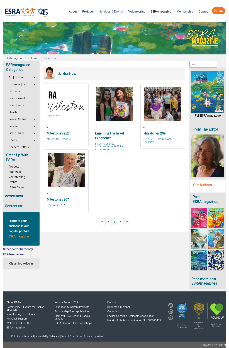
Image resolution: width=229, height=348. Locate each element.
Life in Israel (164, 138)
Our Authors (202, 185)
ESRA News (16, 187)
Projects (13, 166)
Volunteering (102, 149)
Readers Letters (19, 147)
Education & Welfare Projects (72, 307)
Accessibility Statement (47, 336)
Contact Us (114, 311)
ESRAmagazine (15, 328)
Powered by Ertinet (213, 345)
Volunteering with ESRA (109, 146)
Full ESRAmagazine (208, 115)
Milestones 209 (154, 133)
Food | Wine (16, 105)
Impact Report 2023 (66, 302)
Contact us (13, 206)
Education (15, 91)
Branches (14, 172)
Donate (111, 302)
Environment (17, 98)
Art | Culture (16, 77)
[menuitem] (73, 11)
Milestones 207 (58, 199)
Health (13, 112)
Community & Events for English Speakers (25, 308)
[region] (114, 38)
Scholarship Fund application (72, 311)
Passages (149, 141)
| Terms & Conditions (71, 336)
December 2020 (56, 204)
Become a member (118, 307)
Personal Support (16, 319)
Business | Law (18, 84)
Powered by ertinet (94, 336)
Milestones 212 (58, 133)
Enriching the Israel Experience (109, 135)
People (66, 138)
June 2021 (149, 138)
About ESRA (13, 302)
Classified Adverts (21, 263)
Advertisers (14, 196)
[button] (182, 311)
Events (12, 182)
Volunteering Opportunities (22, 314)
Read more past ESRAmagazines (204, 281)
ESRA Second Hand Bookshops (73, 323)
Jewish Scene (17, 119)
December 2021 (104, 143)
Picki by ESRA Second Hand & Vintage (72, 317)
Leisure (13, 126)
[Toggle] (34, 77)
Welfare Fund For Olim (19, 323)
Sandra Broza (67, 73)
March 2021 (53, 138)
